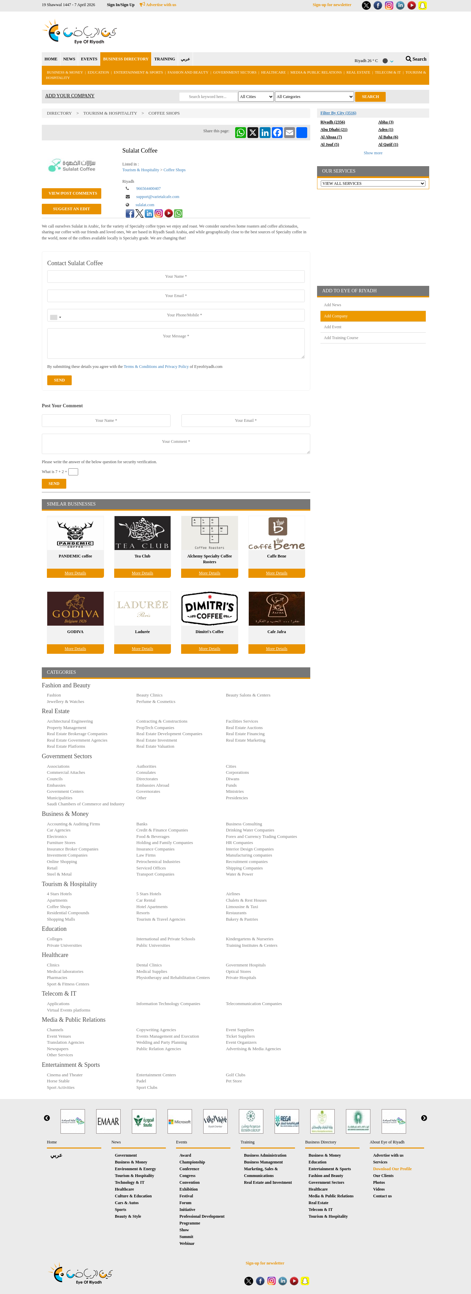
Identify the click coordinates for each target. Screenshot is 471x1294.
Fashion (54, 695)
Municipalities (59, 797)
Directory (59, 113)
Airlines (233, 893)
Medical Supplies (151, 971)
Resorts (143, 912)
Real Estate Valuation (155, 746)
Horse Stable (58, 1080)
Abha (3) (386, 122)
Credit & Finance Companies (162, 829)
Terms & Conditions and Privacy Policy (156, 366)
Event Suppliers (240, 1029)
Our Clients (383, 1175)
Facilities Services (242, 721)
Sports (120, 1209)
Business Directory (320, 1142)
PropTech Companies (155, 727)
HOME (51, 59)
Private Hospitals (241, 977)
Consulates (146, 772)
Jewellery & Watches (65, 701)
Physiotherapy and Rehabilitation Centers (173, 977)
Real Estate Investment (156, 740)
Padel (141, 1080)
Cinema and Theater (65, 1074)
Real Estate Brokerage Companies (77, 733)
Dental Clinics (149, 964)
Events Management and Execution (167, 1036)
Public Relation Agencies (158, 1048)
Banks (141, 823)
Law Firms (146, 855)
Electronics (57, 836)
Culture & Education (133, 1196)
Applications (58, 1003)
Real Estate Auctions (244, 727)
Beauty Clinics (149, 695)
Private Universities (64, 945)
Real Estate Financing (245, 733)
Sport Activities (60, 1087)
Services (380, 1162)
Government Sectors (235, 72)
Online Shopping (62, 861)
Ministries (235, 791)
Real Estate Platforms (66, 746)
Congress (187, 1175)
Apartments (57, 900)
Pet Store (234, 1080)
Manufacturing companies (249, 855)
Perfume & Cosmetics (155, 701)
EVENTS (89, 59)
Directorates (147, 778)
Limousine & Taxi (242, 906)
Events (181, 1142)
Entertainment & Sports (138, 72)
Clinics (53, 964)
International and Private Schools (165, 938)
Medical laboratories (65, 971)
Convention (189, 1182)
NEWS (69, 59)
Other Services (60, 1054)
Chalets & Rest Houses (246, 900)
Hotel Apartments (152, 906)
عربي (185, 59)
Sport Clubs (146, 1087)
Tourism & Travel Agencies (160, 919)
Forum (185, 1202)
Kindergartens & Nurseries (250, 938)
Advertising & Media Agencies (253, 1048)
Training (248, 1142)
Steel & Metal (59, 874)
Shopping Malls (61, 919)
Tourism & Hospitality (110, 113)
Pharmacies (57, 977)
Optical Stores (238, 971)
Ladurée (142, 631)
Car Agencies (59, 829)
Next (424, 1118)
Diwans (233, 778)
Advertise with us (158, 4)
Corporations (237, 772)
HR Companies (239, 842)
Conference (189, 1168)
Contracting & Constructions (161, 721)
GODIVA (75, 631)
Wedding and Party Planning (161, 1042)
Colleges (55, 938)
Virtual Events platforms (68, 1010)
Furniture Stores (61, 842)
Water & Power (240, 874)
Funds (231, 785)
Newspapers (58, 1048)
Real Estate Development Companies (169, 733)
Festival (186, 1196)
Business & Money (65, 72)
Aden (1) (385, 129)
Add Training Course (341, 337)
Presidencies (237, 797)
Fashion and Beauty (188, 72)
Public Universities (153, 945)
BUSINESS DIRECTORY (126, 59)
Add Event (333, 327)
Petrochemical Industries (158, 861)
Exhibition (188, 1189)
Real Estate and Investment (268, 1182)
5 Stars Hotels (148, 893)
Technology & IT (129, 1182)
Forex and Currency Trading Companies (261, 836)
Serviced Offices (151, 867)
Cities (231, 766)
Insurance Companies (155, 848)
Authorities (146, 766)
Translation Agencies (65, 1042)
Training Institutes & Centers (252, 945)
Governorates (148, 791)
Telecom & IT (388, 72)
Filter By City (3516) (338, 113)
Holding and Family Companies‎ (164, 842)
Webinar (187, 1243)
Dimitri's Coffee (210, 631)
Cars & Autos (127, 1202)
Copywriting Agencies (156, 1029)
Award (185, 1155)
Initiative (187, 1209)
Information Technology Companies (168, 1003)
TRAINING (164, 59)
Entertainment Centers (156, 1074)
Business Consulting (244, 823)
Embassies (56, 785)
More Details (75, 573)
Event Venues (59, 1036)
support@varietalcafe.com (157, 196)
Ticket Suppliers (240, 1036)
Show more (373, 153)
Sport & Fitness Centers (68, 983)
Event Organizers (241, 1042)
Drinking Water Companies (250, 829)
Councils (55, 778)
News (116, 1142)
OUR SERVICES (338, 171)
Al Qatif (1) (388, 144)
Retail (52, 867)
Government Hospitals (246, 964)
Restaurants (236, 912)
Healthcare (273, 72)
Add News (332, 304)
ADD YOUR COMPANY (69, 95)
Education (98, 72)
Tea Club (143, 556)
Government (126, 1155)
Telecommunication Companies (254, 1003)
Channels (55, 1029)
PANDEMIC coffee (75, 556)
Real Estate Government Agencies (77, 740)
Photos (379, 1182)
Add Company (336, 316)
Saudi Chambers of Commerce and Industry (86, 803)
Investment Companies (67, 855)
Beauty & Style (128, 1216)
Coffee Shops (164, 113)
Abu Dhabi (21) (333, 129)
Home (52, 1142)
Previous (46, 1118)
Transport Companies (155, 874)
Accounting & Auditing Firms (73, 823)
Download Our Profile (392, 1168)
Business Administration (265, 1155)
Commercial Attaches (66, 772)
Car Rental (145, 900)
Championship (192, 1162)
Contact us (382, 1196)
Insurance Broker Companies (73, 848)
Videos (379, 1189)
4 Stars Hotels (59, 893)
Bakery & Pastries (242, 919)
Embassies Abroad (152, 785)
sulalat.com (145, 204)
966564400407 (148, 188)
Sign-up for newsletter (332, 4)
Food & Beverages (152, 836)
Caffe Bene (276, 556)
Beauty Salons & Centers (248, 695)
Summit (186, 1236)
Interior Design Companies (250, 848)
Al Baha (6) (388, 137)
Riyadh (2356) (332, 122)
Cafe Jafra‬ (276, 631)
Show (184, 1230)
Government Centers (65, 791)
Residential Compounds (68, 912)
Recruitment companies (247, 861)
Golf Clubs (235, 1074)
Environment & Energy (135, 1168)
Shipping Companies (244, 867)
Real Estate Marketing (245, 740)
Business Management (263, 1162)
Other (141, 797)
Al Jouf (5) (329, 144)
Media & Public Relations (316, 72)
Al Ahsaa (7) (331, 137)
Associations (58, 766)
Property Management (66, 727)
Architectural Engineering (70, 721)
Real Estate (359, 72)
